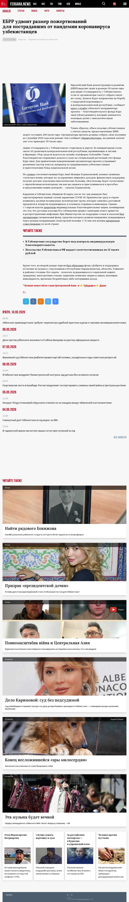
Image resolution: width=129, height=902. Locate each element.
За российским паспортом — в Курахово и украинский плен (78, 840)
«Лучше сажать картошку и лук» (45, 836)
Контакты (9, 894)
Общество (22, 39)
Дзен (102, 285)
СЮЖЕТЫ (60, 11)
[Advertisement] (64, 63)
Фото (46, 11)
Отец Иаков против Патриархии (15, 836)
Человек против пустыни (107, 836)
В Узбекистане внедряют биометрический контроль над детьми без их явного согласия (51, 374)
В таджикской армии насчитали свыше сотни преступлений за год (39, 430)
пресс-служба (79, 108)
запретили (50, 207)
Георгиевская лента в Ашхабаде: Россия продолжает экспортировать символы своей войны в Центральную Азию (64, 385)
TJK (51, 3)
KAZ (35, 3)
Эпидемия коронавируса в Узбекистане (43, 39)
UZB (68, 3)
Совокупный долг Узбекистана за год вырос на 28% (30, 420)
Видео (34, 11)
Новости (7, 11)
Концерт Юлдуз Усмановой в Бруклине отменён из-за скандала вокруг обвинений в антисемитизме (57, 402)
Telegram (88, 285)
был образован (75, 265)
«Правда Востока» (91, 138)
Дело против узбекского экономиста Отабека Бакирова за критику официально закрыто (51, 340)
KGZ (43, 3)
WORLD (78, 3)
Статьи (21, 11)
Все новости (120, 437)
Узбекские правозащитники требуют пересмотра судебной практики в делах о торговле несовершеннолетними (64, 322)
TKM (60, 3)
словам (31, 174)
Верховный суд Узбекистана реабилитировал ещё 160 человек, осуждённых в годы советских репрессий (59, 357)
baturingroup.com (83, 899)
